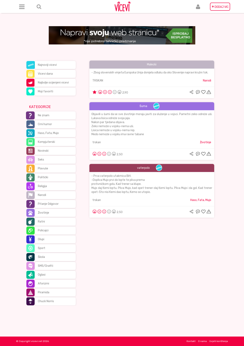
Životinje (43, 212)
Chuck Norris (46, 301)
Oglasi (41, 274)
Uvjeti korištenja (218, 341)
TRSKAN (97, 80)
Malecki (151, 64)
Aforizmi (43, 283)
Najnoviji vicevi (47, 65)
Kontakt (191, 341)
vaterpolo (143, 168)
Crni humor (45, 124)
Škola (41, 257)
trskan (96, 142)
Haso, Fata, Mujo (48, 133)
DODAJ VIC (220, 6)
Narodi (42, 195)
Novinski (43, 150)
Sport (41, 248)
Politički (43, 177)
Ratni (41, 221)
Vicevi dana (45, 73)
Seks (41, 159)
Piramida (43, 292)
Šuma (143, 106)
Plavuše (43, 168)
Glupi (41, 239)
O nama (202, 341)
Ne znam (43, 115)
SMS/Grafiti (45, 266)
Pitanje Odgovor (48, 204)
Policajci (43, 230)
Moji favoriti (45, 91)
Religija (42, 186)
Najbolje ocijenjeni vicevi (53, 82)
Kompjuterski (46, 142)
